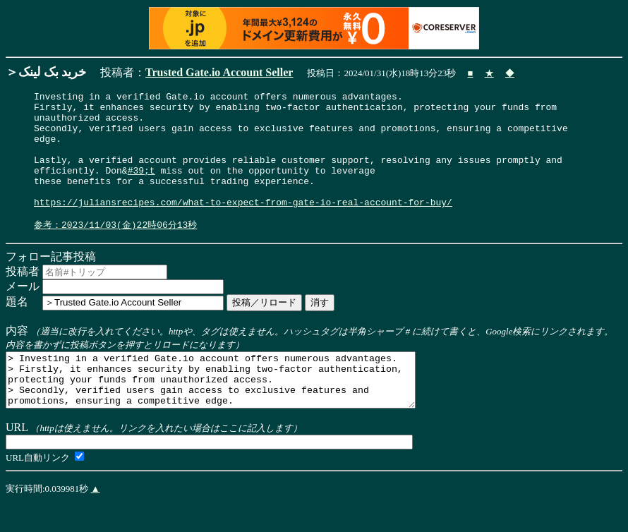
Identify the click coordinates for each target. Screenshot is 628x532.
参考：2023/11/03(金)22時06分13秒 (115, 250)
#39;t (141, 187)
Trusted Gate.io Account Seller (219, 72)
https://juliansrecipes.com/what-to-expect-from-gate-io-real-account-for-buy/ (243, 225)
